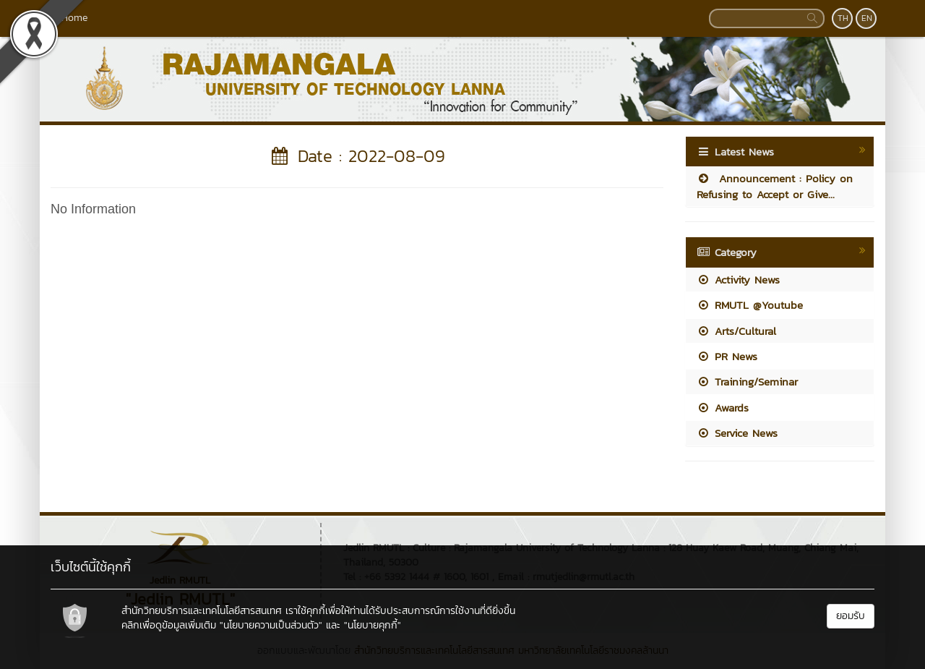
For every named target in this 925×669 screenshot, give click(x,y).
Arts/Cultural (736, 331)
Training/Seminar (747, 381)
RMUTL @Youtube (750, 305)
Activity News (738, 279)
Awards (723, 407)
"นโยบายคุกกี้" (372, 625)
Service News (737, 433)
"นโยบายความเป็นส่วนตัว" (271, 625)
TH (843, 18)
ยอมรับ (850, 615)
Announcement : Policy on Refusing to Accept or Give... (775, 186)
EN (866, 18)
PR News (727, 356)
